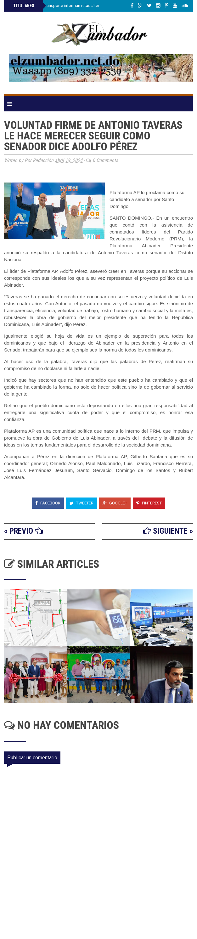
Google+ (115, 503)
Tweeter (81, 503)
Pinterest (149, 503)
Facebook (47, 503)
